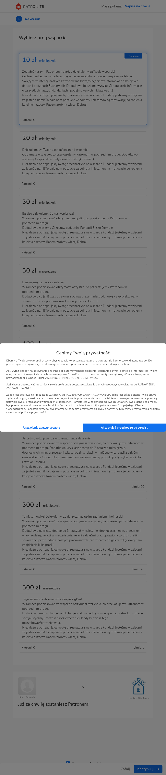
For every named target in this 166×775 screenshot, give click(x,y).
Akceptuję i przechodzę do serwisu (124, 427)
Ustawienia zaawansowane (41, 427)
